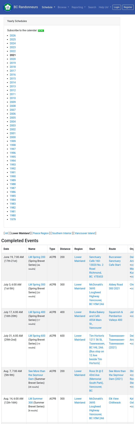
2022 (13, 51)
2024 (13, 43)
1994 (13, 160)
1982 (13, 207)
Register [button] (128, 7)
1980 (13, 215)
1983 (13, 203)
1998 (13, 145)
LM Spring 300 (36, 284)
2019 (13, 63)
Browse (62, 7)
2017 (13, 70)
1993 (13, 164)
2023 (13, 47)
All (6, 233)
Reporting (78, 7)
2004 (13, 121)
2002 (13, 129)
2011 (13, 94)
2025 (13, 39)
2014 (13, 82)
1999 (13, 141)
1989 (13, 180)
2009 (13, 102)
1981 (13, 211)
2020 (13, 59)
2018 (13, 66)
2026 (13, 35)
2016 (13, 74)
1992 (13, 168)
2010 (13, 98)
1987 (13, 188)
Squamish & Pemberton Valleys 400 (116, 316)
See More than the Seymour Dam (36, 375)
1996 (13, 152)
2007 (13, 109)
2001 (13, 133)
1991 (13, 172)
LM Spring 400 (36, 312)
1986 (13, 192)
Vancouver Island (85, 233)
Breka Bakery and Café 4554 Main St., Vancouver (96, 320)
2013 (13, 86)
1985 (13, 195)
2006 (13, 113)
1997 (13, 149)
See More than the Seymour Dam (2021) (117, 375)
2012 (13, 90)
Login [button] (117, 7)
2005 (13, 117)
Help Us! (104, 7)
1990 (13, 176)
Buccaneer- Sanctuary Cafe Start (115, 261)
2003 (13, 125)
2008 (13, 106)
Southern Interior (61, 233)
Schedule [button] (49, 7)
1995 (13, 156)
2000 (13, 137)
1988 (13, 184)
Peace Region (41, 233)
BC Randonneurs (20, 7)
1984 (13, 199)
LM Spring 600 (36, 335)
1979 (13, 219)
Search (92, 7)
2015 (13, 78)
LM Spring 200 (36, 257)
